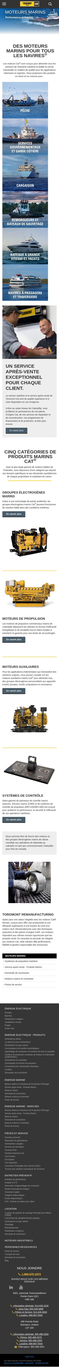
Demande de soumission (15, 1093)
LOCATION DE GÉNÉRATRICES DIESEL (22, 1218)
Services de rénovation (14, 1147)
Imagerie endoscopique (14, 1195)
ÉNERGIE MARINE (15, 1080)
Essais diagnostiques (13, 1198)
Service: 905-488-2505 (29, 1340)
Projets (8, 1025)
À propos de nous (12, 1254)
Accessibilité (29, 1363)
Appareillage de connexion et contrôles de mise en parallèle (30, 1051)
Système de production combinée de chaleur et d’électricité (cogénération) (29, 1056)
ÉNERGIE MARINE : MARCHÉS (22, 1106)
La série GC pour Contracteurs (17, 1042)
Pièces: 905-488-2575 (29, 1337)
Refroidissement (11, 1228)
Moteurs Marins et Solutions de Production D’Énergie (27, 1084)
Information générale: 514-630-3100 (29, 1305)
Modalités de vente (41, 1363)
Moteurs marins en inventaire (17, 1097)
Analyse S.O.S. (11, 1182)
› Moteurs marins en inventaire (18, 978)
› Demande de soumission (16, 973)
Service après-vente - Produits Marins (20, 1087)
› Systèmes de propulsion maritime (21, 961)
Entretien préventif (12, 1137)
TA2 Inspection (11, 1163)
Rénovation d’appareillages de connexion (22, 1186)
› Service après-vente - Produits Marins (23, 967)
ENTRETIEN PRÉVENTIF (18, 1175)
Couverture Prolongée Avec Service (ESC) (22, 1166)
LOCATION (11, 1208)
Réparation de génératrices (16, 1140)
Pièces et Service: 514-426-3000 (29, 1312)
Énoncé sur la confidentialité (14, 1363)
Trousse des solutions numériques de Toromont (24, 1169)
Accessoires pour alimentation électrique (22, 1066)
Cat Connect (10, 1156)
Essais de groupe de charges (17, 1189)
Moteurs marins (11, 1090)
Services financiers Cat (14, 1153)
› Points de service (13, 984)
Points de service (12, 1100)
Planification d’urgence (14, 1231)
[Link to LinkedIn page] (11, 1287)
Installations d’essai (13, 1022)
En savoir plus (16, 430)
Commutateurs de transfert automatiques (22, 1048)
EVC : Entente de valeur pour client (19, 1201)
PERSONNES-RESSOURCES (21, 1247)
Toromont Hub (11, 1150)
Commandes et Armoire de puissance (20, 1063)
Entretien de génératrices (15, 1179)
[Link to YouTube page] (21, 1287)
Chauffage (9, 1224)
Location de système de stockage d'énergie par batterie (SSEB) (28, 1214)
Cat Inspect (9, 1159)
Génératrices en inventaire (16, 1060)
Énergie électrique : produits (25, 1035)
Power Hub (9, 1028)
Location (8, 1069)
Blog (6, 1260)
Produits (8, 1013)
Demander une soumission (16, 1073)
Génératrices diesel (13, 1039)
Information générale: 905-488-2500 (29, 1334)
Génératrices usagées (14, 1019)
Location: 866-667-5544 (29, 1315)
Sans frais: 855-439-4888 (29, 1309)
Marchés (8, 1016)
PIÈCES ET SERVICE (16, 1133)
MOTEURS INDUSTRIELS (19, 1240)
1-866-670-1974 (29, 1274)
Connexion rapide (12, 1192)
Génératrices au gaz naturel (16, 1045)
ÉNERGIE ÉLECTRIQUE (18, 1008)
